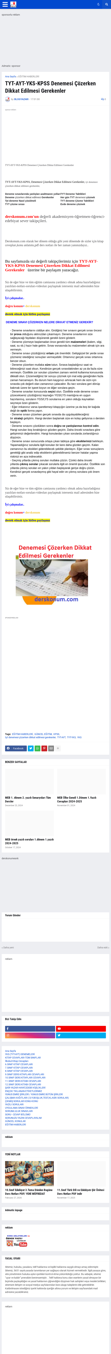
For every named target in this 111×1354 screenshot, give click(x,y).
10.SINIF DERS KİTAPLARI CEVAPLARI (25, 1077)
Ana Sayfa (10, 76)
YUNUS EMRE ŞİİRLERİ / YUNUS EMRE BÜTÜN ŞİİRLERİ (34, 1094)
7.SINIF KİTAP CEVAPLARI (19, 1067)
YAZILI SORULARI (14, 1104)
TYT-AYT (61, 737)
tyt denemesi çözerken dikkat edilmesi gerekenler (30, 737)
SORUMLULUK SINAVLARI (19, 1111)
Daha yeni (8, 947)
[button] (5, 4)
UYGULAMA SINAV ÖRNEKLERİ (21, 1107)
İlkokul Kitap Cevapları (16, 1061)
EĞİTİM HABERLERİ (28, 76)
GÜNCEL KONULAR (15, 1121)
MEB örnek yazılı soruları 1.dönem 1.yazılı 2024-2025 (29, 841)
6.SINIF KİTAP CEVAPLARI (19, 1064)
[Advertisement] (55, 650)
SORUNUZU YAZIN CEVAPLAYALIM (23, 1118)
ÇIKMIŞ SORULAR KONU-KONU (21, 1101)
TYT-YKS (71, 737)
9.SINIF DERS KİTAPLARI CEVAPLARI (24, 1074)
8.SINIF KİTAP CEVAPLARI (19, 1071)
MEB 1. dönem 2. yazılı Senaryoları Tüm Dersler (28, 799)
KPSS (56, 734)
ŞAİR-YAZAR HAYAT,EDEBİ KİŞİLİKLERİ (25, 1087)
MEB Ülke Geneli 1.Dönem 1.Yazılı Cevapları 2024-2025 (76, 799)
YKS (79, 737)
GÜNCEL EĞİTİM (43, 734)
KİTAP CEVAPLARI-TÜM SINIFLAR (23, 1057)
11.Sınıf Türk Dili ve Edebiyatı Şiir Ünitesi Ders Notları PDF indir (80, 1191)
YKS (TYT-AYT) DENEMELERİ (20, 1054)
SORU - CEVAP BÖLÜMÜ (17, 1114)
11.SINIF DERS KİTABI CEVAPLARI (23, 1081)
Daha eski (102, 947)
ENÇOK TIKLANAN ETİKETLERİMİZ (23, 1091)
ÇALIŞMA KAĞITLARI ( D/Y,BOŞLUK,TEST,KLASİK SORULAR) (37, 1097)
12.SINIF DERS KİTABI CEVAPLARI (23, 1084)
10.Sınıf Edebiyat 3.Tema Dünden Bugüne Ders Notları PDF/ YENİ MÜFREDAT (28, 1191)
